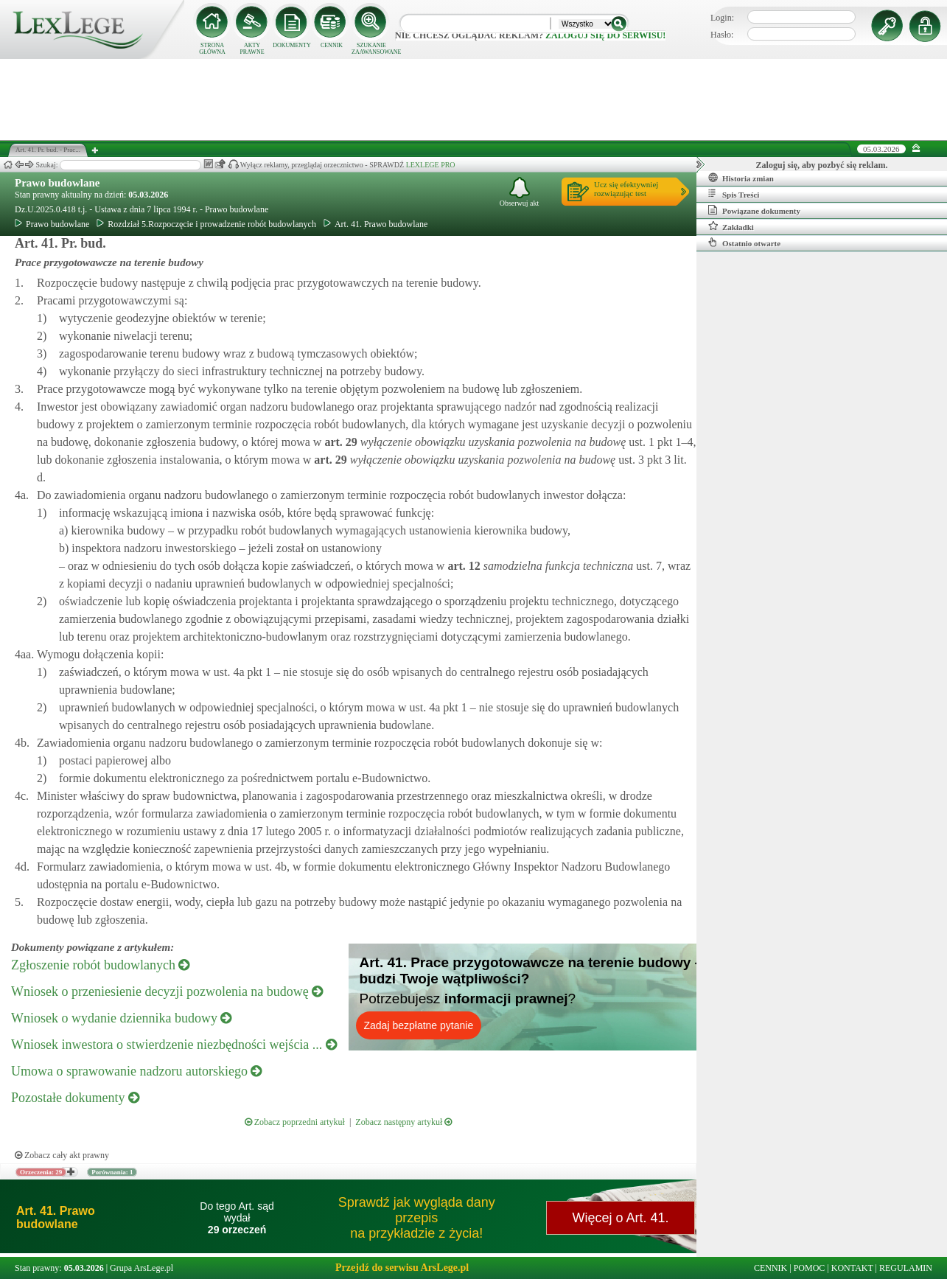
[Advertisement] (474, 99)
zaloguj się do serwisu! (605, 35)
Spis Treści (733, 194)
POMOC (809, 1268)
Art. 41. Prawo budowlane (375, 224)
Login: (722, 18)
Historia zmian (741, 177)
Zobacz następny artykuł (403, 1122)
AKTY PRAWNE (252, 48)
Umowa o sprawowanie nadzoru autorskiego (136, 1071)
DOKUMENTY (292, 45)
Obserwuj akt (519, 192)
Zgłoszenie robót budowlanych (100, 965)
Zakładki (731, 226)
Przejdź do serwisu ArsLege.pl (402, 1267)
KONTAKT (852, 1268)
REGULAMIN (905, 1268)
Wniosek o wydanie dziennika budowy (121, 1018)
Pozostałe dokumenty (75, 1097)
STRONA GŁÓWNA (212, 48)
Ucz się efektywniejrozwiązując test (626, 189)
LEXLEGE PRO (430, 165)
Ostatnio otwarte (744, 242)
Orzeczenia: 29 (41, 1172)
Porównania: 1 (112, 1172)
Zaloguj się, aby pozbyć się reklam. (822, 165)
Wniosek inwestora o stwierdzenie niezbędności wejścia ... (174, 1044)
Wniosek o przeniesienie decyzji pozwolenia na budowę (167, 991)
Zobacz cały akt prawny (62, 1155)
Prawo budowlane (57, 183)
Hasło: (721, 34)
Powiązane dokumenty (754, 210)
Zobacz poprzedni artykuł (295, 1122)
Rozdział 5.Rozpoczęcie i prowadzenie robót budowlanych (206, 224)
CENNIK (332, 45)
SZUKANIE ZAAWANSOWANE (371, 48)
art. (339, 442)
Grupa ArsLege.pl (141, 1268)
